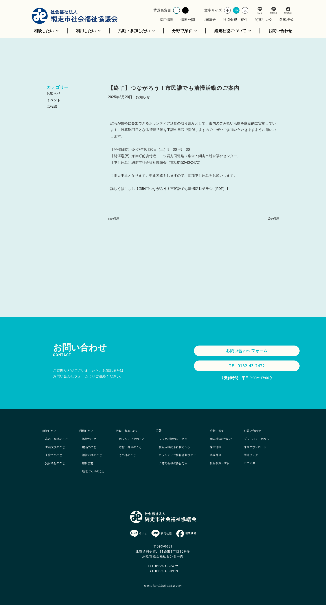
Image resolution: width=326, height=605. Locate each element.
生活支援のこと (56, 447)
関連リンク (263, 20)
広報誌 (51, 106)
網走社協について (232, 30)
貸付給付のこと (56, 463)
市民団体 (260, 471)
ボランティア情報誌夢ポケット (185, 455)
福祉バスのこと (94, 455)
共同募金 (209, 20)
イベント (53, 100)
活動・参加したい (136, 30)
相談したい (46, 30)
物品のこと (91, 447)
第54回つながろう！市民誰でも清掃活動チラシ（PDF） (182, 189)
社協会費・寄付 (235, 20)
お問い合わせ (280, 30)
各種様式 (286, 20)
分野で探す (184, 30)
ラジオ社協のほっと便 (179, 439)
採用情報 (167, 20)
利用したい (88, 30)
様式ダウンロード (266, 455)
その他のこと (132, 463)
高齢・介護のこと (57, 439)
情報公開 (188, 20)
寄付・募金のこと (135, 455)
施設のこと (91, 439)
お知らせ (53, 93)
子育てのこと (54, 455)
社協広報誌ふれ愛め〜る (181, 447)
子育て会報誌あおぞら (179, 463)
